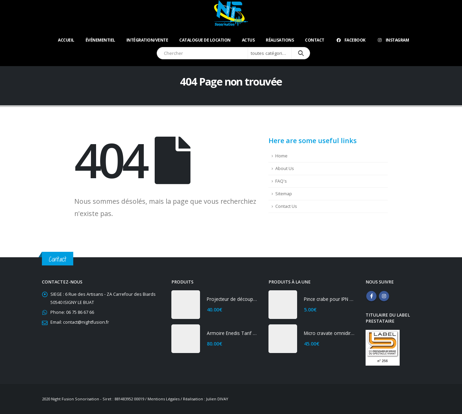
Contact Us (286, 206)
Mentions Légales (164, 398)
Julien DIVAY (217, 398)
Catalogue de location (205, 40)
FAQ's (281, 181)
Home (281, 156)
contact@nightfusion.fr (86, 322)
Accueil (66, 40)
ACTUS (248, 40)
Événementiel (100, 40)
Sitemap (283, 194)
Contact (314, 40)
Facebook (351, 40)
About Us (284, 168)
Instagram (393, 40)
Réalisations (280, 40)
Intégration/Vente (147, 40)
